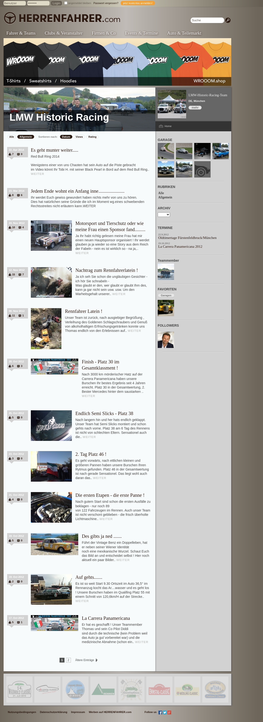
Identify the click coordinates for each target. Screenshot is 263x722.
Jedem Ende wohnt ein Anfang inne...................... (78, 191)
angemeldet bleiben (79, 3)
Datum (66, 136)
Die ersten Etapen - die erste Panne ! (110, 495)
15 (13, 274)
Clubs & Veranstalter (64, 33)
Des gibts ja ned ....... (102, 536)
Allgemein (25, 136)
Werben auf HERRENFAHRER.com (110, 712)
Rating (92, 136)
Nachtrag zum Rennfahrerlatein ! (106, 270)
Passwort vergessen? (105, 3)
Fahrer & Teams (21, 33)
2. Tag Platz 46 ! (90, 454)
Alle (11, 136)
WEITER (37, 174)
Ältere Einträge (84, 660)
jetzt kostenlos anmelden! (137, 3)
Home (168, 126)
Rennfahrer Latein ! (83, 311)
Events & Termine (141, 33)
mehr (195, 107)
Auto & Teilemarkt (184, 33)
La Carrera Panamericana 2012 (180, 246)
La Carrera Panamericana (106, 618)
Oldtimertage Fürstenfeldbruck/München (187, 238)
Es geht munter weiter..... (54, 150)
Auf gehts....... (88, 577)
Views (79, 136)
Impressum (78, 712)
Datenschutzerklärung (53, 712)
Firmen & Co (104, 33)
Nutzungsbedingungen (22, 712)
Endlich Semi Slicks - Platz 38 (104, 413)
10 (13, 227)
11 (13, 315)
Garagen (166, 295)
